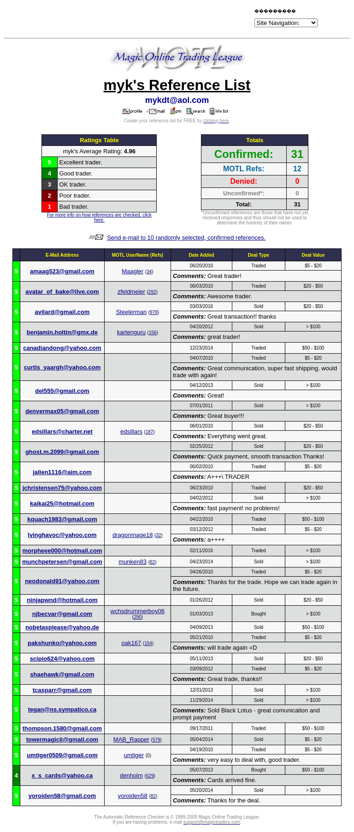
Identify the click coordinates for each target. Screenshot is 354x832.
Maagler (132, 271)
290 (138, 617)
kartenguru (131, 332)
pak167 (132, 642)
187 (149, 431)
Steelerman (131, 311)
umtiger (134, 755)
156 (153, 332)
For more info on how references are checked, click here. (99, 217)
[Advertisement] (145, 19)
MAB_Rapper (131, 739)
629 (150, 775)
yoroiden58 (133, 795)
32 (158, 535)
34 (149, 271)
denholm (131, 775)
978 (154, 312)
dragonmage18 (132, 534)
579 (156, 739)
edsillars (131, 431)
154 (148, 643)
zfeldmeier (131, 291)
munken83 (132, 561)
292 (152, 292)
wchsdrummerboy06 (138, 611)
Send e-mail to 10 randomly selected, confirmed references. (186, 237)
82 (153, 796)
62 (152, 562)
